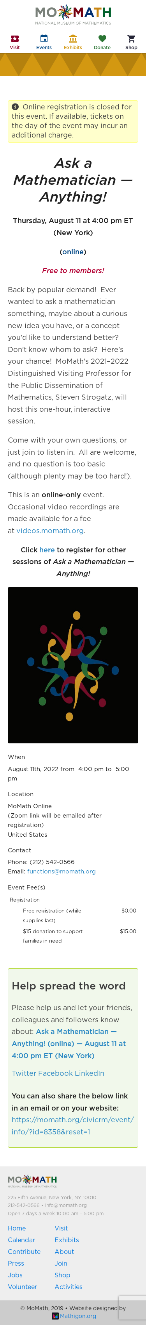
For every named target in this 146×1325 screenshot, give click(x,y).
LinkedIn (89, 1073)
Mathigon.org (74, 1316)
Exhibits (67, 1240)
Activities (69, 1287)
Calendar (21, 1240)
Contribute (24, 1252)
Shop (62, 1275)
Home (17, 1228)
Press (16, 1264)
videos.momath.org (50, 531)
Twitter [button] (24, 1073)
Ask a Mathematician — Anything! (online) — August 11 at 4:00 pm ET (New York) (69, 1044)
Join (61, 1264)
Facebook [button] (55, 1073)
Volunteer (22, 1287)
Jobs (15, 1275)
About (64, 1252)
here (47, 550)
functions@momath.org (61, 872)
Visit (61, 1228)
